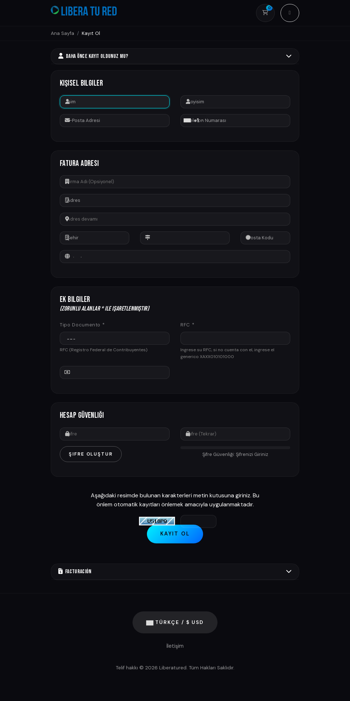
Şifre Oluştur (91, 454)
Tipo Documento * (82, 325)
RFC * (187, 325)
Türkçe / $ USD (175, 622)
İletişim (175, 646)
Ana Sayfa (62, 33)
